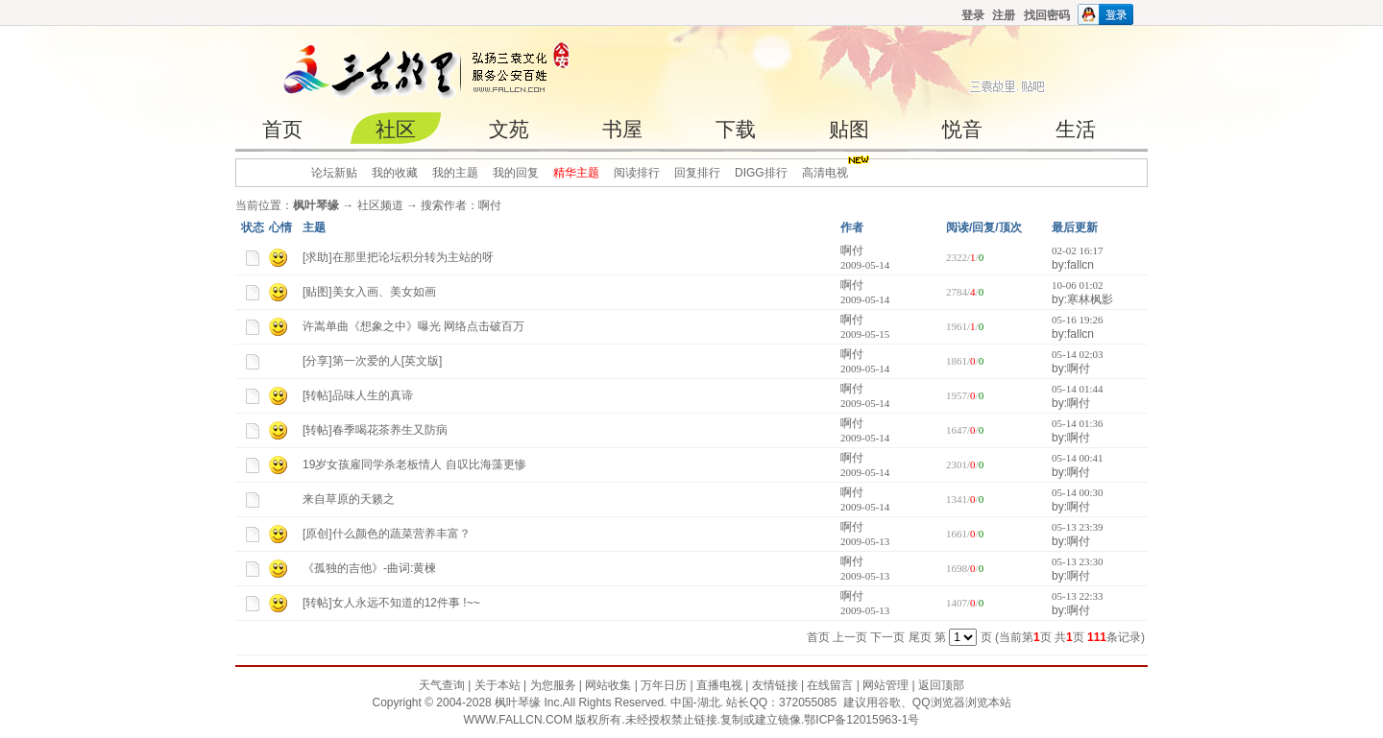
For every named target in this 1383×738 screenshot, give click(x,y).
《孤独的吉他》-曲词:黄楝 (369, 568)
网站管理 (885, 685)
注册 (1003, 15)
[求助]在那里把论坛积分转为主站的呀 (398, 257)
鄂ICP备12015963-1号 (861, 719)
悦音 (962, 129)
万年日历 (664, 685)
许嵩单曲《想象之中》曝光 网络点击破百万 (413, 326)
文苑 (509, 129)
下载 (736, 129)
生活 (1075, 129)
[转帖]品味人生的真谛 (358, 395)
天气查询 (442, 685)
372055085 (808, 702)
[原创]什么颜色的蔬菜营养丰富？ (387, 533)
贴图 (849, 129)
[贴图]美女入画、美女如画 (369, 291)
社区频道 (380, 205)
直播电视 (719, 685)
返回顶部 (941, 685)
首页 (282, 129)
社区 (396, 129)
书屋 (622, 129)
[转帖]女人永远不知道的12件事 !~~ (391, 602)
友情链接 (775, 685)
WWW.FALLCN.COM (520, 719)
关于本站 (497, 685)
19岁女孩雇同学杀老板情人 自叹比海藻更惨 (414, 464)
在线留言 (830, 685)
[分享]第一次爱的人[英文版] (372, 361)
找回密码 (1047, 15)
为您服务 (553, 685)
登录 (972, 15)
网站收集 (608, 685)
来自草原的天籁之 (349, 499)
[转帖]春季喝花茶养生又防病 (375, 430)
